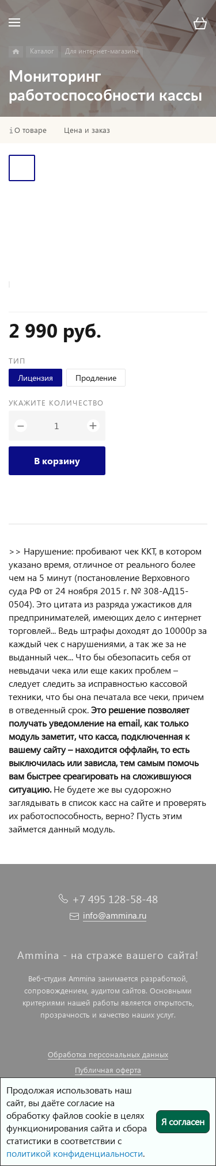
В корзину (57, 460)
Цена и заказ (87, 130)
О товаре (30, 130)
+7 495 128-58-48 (115, 899)
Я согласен (182, 1121)
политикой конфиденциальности (74, 1153)
